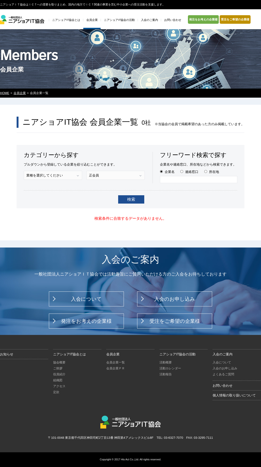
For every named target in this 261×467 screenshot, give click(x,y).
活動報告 (165, 374)
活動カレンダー (170, 368)
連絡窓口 (191, 171)
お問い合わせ (223, 385)
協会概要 (59, 362)
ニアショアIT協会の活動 (177, 354)
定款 (56, 392)
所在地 (214, 171)
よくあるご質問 (223, 374)
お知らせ (6, 354)
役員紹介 (59, 374)
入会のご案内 (223, 354)
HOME (4, 93)
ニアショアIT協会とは (69, 354)
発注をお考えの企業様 (203, 19)
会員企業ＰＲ (115, 368)
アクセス (59, 386)
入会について (86, 299)
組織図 (57, 380)
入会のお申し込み (174, 299)
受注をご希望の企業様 (235, 19)
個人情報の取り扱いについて (234, 395)
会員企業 (20, 93)
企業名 (170, 171)
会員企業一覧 (115, 362)
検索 (131, 199)
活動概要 (165, 362)
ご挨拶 (57, 368)
